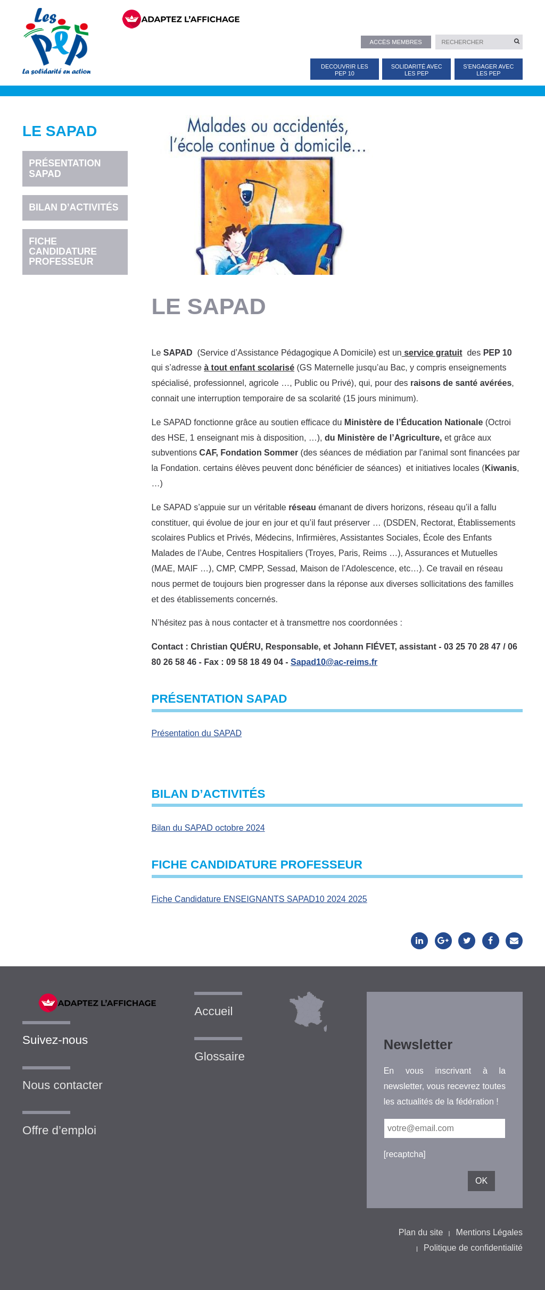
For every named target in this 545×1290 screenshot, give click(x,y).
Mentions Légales (489, 1232)
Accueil (213, 1011)
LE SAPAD (59, 131)
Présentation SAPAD (65, 168)
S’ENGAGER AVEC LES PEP (488, 70)
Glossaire (219, 1056)
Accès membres (395, 42)
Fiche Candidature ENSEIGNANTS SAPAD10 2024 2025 (259, 899)
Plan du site (421, 1232)
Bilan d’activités (73, 207)
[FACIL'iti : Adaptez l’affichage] (316, 18)
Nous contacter (62, 1085)
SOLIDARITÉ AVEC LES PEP (416, 70)
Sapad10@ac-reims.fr (334, 662)
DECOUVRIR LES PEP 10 (344, 70)
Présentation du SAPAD (197, 733)
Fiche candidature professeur (63, 251)
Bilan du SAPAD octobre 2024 (208, 827)
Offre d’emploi (59, 1130)
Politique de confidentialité (473, 1247)
